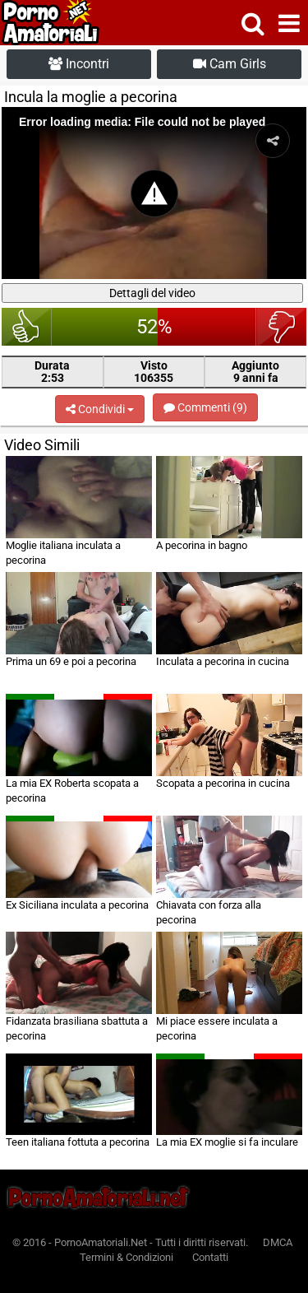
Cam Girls (229, 64)
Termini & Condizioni (126, 1257)
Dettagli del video (152, 293)
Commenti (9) (205, 407)
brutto (281, 327)
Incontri (78, 64)
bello (27, 327)
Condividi (100, 409)
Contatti (210, 1257)
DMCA (277, 1242)
